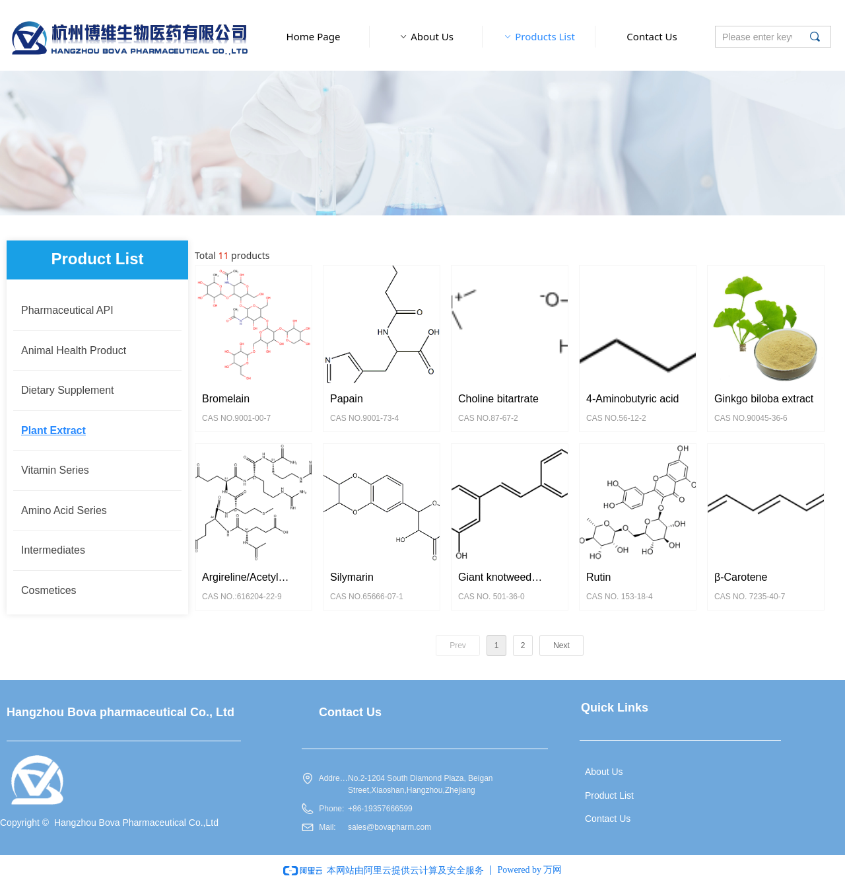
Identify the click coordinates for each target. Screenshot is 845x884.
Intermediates (53, 550)
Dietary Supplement (67, 390)
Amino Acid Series (64, 510)
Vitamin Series (55, 470)
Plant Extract (53, 430)
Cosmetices (49, 590)
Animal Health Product (73, 350)
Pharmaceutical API (67, 310)
